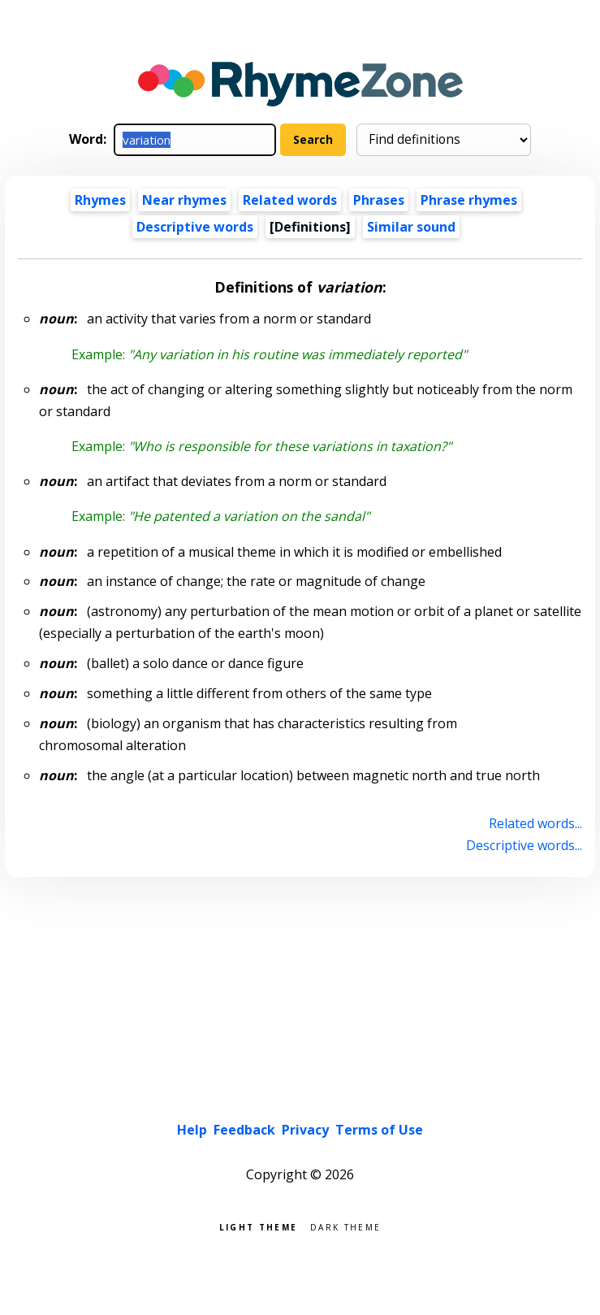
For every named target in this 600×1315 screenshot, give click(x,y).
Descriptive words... (524, 845)
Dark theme (345, 1226)
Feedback (244, 1130)
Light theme (258, 1226)
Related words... (535, 823)
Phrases (378, 200)
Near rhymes (184, 200)
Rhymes (100, 200)
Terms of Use (379, 1130)
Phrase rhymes (469, 200)
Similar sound (411, 227)
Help (192, 1130)
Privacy (305, 1130)
